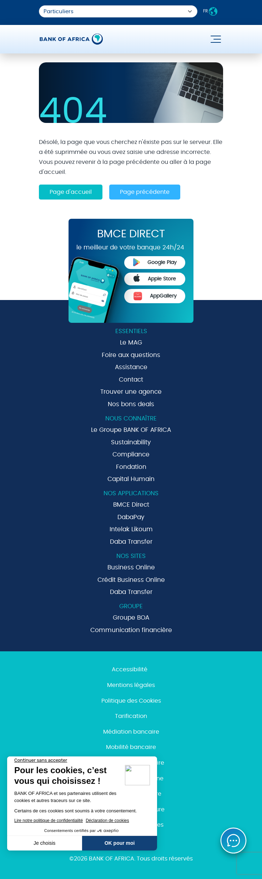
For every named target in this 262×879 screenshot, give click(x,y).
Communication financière (131, 630)
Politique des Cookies (131, 701)
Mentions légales (131, 685)
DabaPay (131, 517)
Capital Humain (131, 479)
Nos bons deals (131, 404)
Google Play (155, 262)
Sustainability (131, 442)
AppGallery (155, 296)
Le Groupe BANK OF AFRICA (131, 430)
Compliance (131, 454)
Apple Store (154, 278)
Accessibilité (129, 669)
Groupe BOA (131, 618)
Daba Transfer (131, 542)
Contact (131, 380)
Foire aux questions (131, 355)
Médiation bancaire (131, 732)
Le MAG (131, 343)
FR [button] (210, 11)
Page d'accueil (71, 192)
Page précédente (145, 192)
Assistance (131, 367)
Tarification (131, 716)
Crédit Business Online (131, 580)
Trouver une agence (131, 392)
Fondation (131, 467)
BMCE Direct (131, 505)
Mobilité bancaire (131, 747)
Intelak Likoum (131, 529)
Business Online (131, 567)
